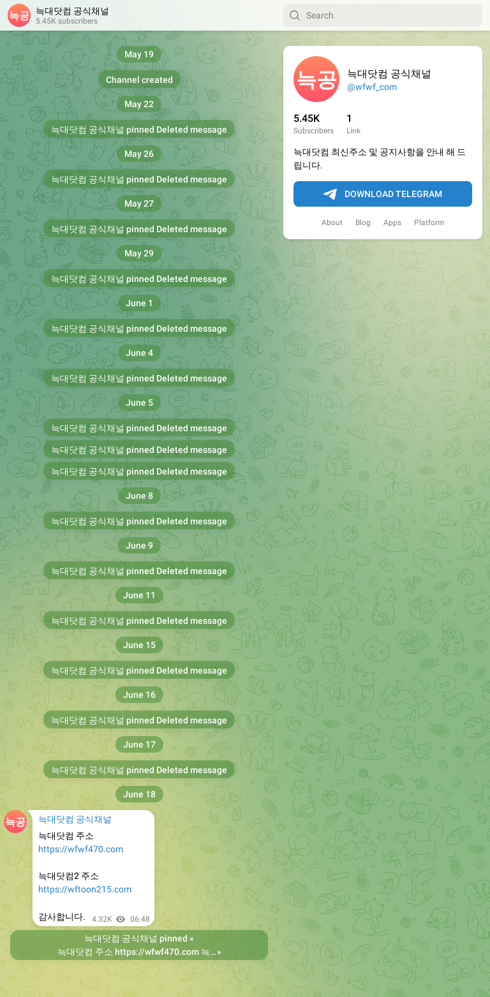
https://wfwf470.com (80, 849)
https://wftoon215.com (84, 889)
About (332, 222)
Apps (392, 222)
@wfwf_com (372, 87)
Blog (363, 222)
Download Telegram (382, 194)
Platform (429, 222)
